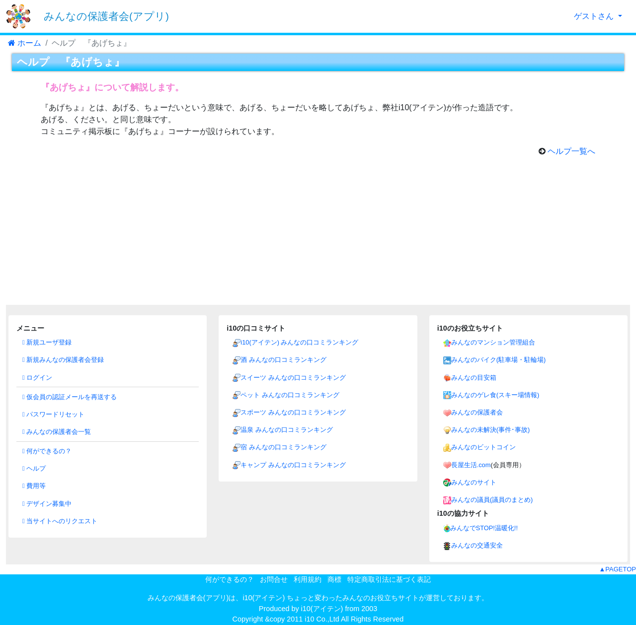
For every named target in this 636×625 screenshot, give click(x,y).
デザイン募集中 (47, 503)
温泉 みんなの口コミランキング (286, 429)
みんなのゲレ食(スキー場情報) (495, 395)
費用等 (34, 485)
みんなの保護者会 (477, 412)
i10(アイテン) (322, 609)
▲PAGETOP (617, 569)
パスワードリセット (53, 414)
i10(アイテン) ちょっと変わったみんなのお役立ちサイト (330, 598)
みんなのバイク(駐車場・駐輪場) (498, 359)
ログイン (37, 377)
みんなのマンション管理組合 (493, 342)
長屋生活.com (471, 465)
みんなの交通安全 (477, 545)
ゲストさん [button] (595, 16)
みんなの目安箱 (473, 377)
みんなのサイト (473, 482)
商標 (334, 579)
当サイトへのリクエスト (59, 521)
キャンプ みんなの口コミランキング (293, 465)
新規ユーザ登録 (47, 342)
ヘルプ (34, 468)
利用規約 (307, 579)
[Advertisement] (318, 235)
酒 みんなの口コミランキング (283, 359)
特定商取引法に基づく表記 (389, 579)
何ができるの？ (47, 451)
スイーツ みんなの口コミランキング (293, 377)
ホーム (24, 43)
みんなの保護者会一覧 (56, 431)
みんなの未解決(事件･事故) (490, 429)
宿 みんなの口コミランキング (283, 447)
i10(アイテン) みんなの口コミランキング (299, 342)
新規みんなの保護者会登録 (63, 359)
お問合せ (274, 579)
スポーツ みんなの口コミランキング (293, 412)
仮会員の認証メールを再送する (69, 397)
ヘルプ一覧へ (571, 151)
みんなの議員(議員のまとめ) (492, 499)
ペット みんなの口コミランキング (289, 395)
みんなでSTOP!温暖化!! (484, 528)
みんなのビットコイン (483, 447)
